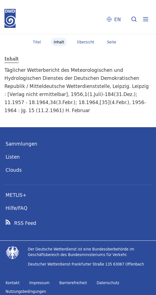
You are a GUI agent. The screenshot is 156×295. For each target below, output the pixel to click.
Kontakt (13, 283)
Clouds (14, 170)
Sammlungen (21, 144)
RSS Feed (25, 223)
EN (117, 19)
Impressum (39, 283)
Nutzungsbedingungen (26, 291)
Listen (13, 157)
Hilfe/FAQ (16, 208)
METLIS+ (16, 195)
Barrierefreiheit (73, 283)
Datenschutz (108, 283)
